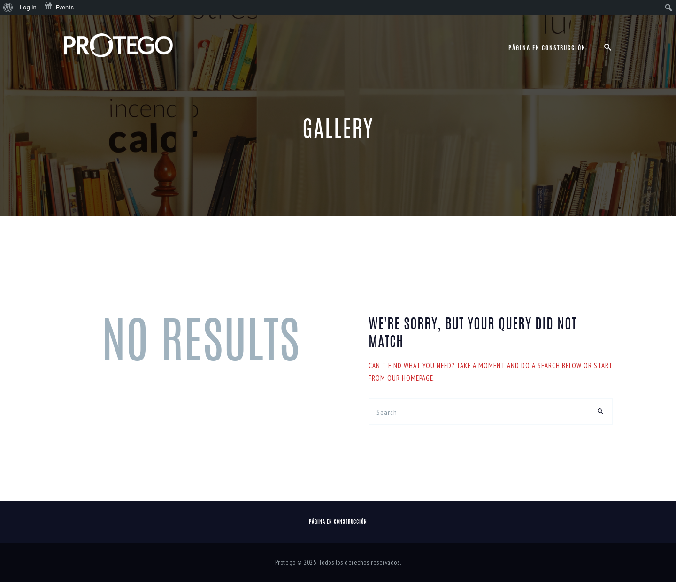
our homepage (410, 378)
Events (59, 6)
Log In (28, 7)
